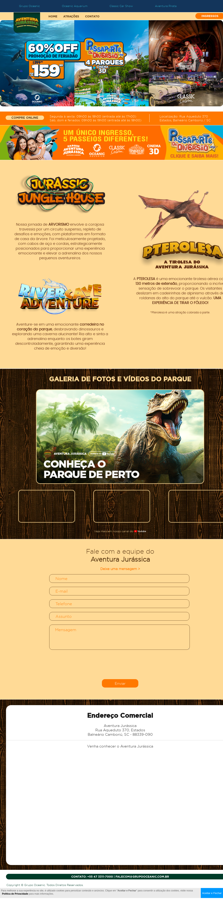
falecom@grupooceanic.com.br (142, 876)
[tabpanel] (111, 63)
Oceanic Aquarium (74, 6)
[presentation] (120, 665)
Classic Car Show (121, 6)
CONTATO (92, 16)
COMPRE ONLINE (24, 118)
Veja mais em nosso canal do (120, 531)
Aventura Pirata (166, 6)
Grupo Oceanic (29, 6)
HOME (52, 16)
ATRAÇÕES (71, 16)
